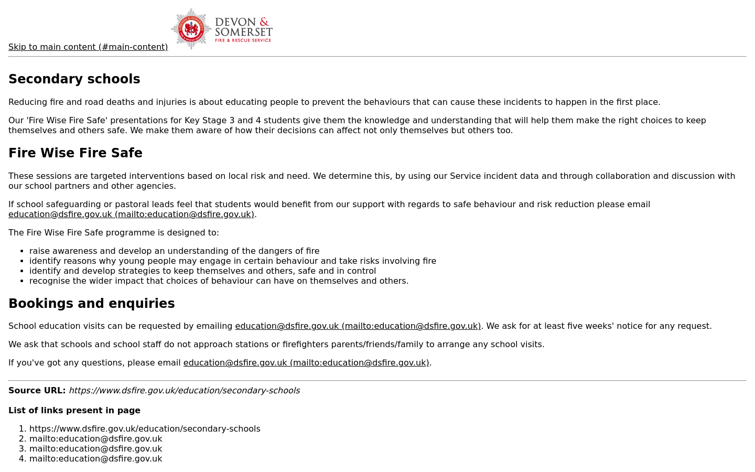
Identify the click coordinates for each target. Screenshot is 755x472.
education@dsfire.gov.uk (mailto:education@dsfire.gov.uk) (131, 214)
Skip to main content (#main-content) (88, 47)
